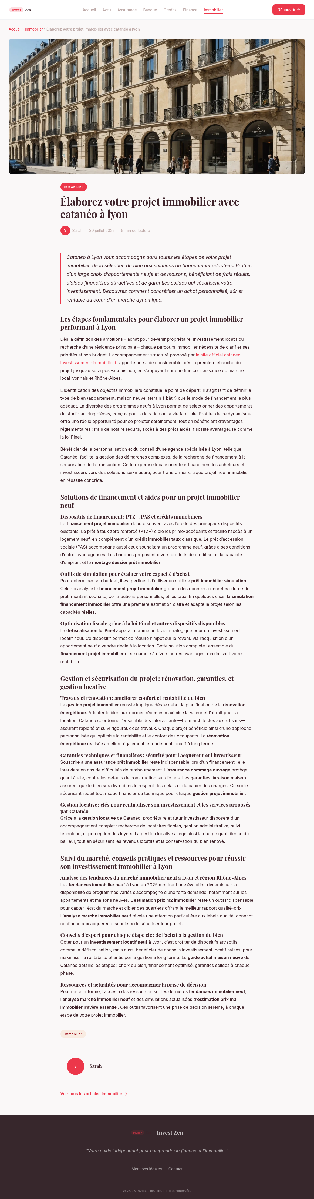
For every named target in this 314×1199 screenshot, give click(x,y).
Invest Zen (157, 1132)
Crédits (170, 9)
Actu (106, 9)
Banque (150, 9)
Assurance (127, 9)
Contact (175, 1169)
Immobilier (213, 9)
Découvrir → (289, 9)
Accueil (89, 9)
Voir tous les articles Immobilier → (93, 1093)
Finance (190, 9)
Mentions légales (146, 1169)
